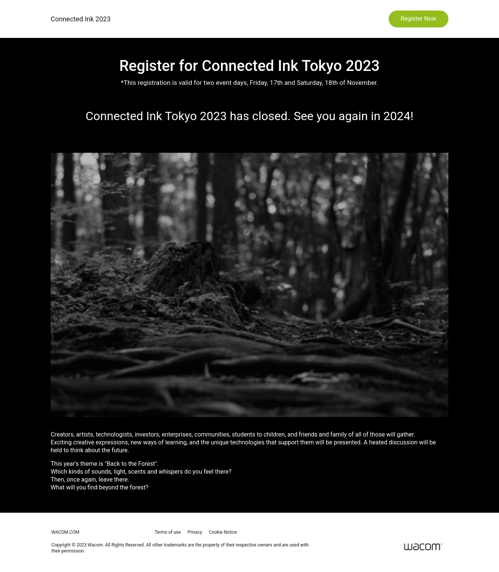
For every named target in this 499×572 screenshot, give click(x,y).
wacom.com (65, 532)
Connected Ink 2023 (81, 19)
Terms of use (168, 532)
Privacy (195, 532)
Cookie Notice (223, 532)
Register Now (418, 18)
